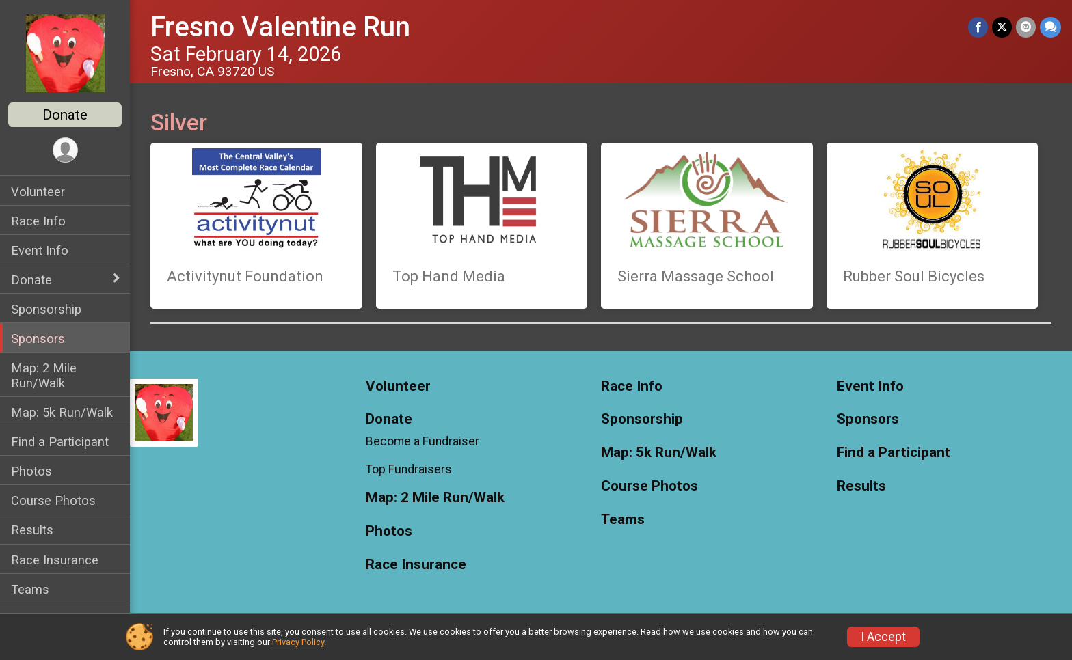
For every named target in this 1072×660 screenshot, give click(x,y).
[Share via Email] (1026, 27)
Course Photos (53, 500)
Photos (31, 471)
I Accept (883, 637)
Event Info (39, 250)
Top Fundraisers (409, 469)
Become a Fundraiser (422, 441)
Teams (30, 589)
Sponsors (38, 338)
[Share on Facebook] (978, 27)
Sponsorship (46, 309)
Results (32, 530)
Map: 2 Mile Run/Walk (44, 375)
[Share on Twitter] (1002, 27)
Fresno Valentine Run (280, 27)
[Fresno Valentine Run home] (65, 52)
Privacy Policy (298, 642)
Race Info (38, 221)
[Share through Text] (1050, 27)
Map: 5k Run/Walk (62, 412)
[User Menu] (65, 150)
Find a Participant (60, 442)
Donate (65, 115)
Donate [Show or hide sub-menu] (31, 280)
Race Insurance (54, 560)
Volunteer (38, 191)
